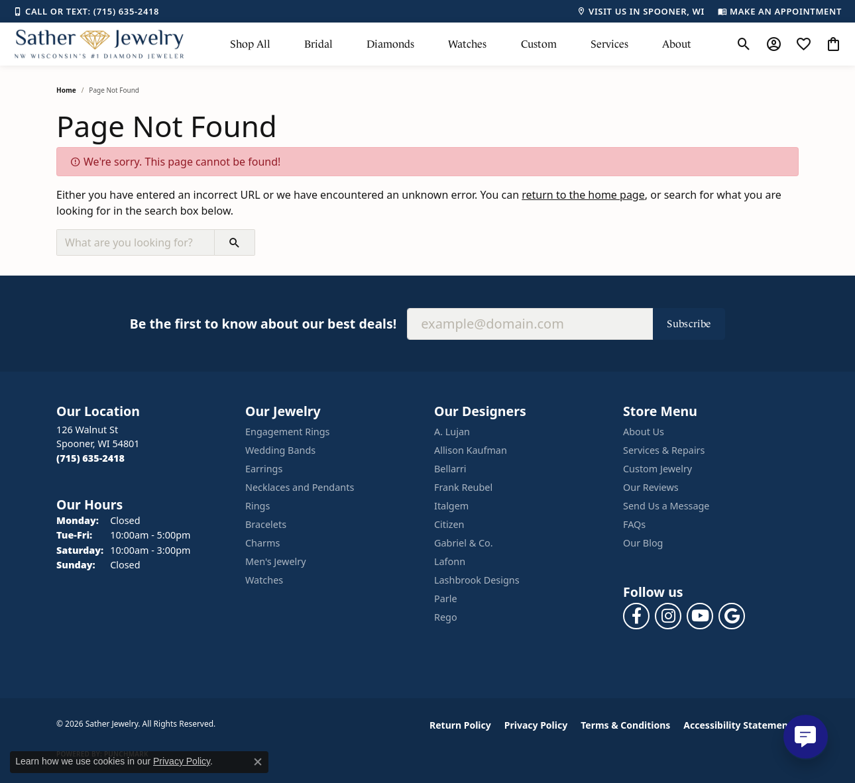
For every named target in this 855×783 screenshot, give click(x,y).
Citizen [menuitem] (449, 524)
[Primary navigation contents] (460, 44)
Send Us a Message (666, 505)
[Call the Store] (90, 458)
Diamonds (390, 44)
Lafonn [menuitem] (449, 561)
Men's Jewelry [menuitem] (275, 561)
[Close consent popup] (258, 762)
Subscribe (689, 323)
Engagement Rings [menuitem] (287, 431)
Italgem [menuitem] (451, 505)
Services (609, 44)
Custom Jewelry (657, 468)
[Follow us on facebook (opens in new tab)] (636, 616)
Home (66, 90)
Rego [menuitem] (445, 617)
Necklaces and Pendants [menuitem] (299, 487)
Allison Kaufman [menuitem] (470, 450)
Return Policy (460, 725)
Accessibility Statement (737, 725)
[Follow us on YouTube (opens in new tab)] (700, 616)
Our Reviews (651, 487)
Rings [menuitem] (257, 505)
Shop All (250, 44)
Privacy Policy (535, 725)
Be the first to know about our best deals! (263, 323)
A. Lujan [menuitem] (452, 431)
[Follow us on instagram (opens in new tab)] (668, 616)
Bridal (318, 44)
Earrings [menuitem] (263, 468)
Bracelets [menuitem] (265, 524)
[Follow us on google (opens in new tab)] (731, 616)
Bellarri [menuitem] (450, 468)
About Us (643, 431)
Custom (539, 44)
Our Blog (643, 543)
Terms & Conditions (625, 725)
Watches (467, 44)
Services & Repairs (664, 450)
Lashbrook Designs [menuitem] (477, 580)
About (676, 44)
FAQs (634, 524)
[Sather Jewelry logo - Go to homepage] (99, 44)
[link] (86, 11)
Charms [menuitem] (262, 543)
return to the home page (583, 194)
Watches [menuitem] (264, 580)
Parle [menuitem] (445, 598)
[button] (744, 44)
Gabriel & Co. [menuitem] (463, 543)
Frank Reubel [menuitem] (463, 487)
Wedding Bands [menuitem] (280, 450)
